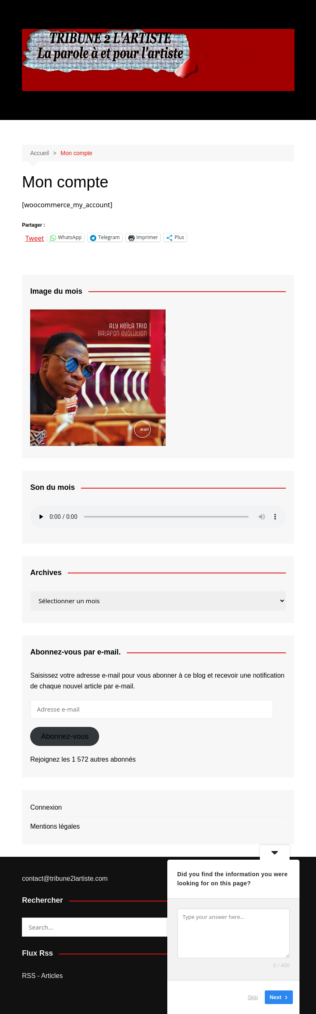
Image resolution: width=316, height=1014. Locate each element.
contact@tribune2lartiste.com (64, 878)
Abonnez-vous (64, 736)
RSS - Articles (42, 975)
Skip (253, 997)
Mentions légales (55, 826)
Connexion (46, 807)
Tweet (34, 237)
